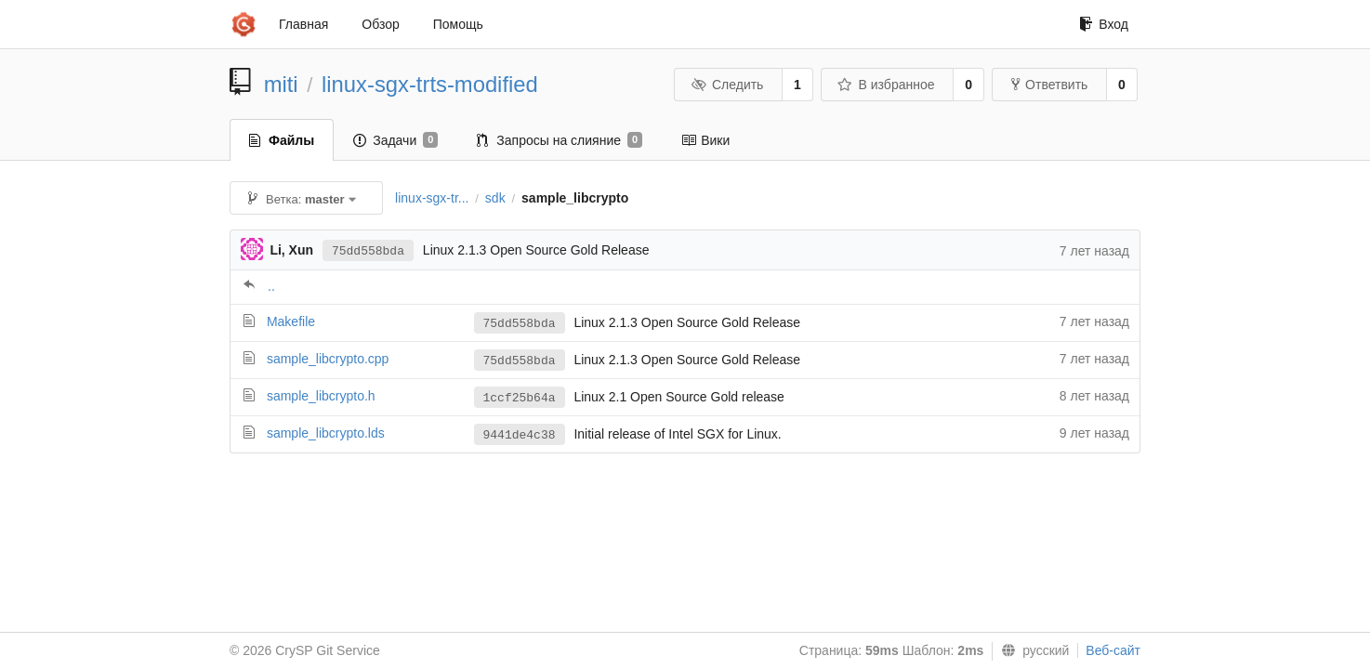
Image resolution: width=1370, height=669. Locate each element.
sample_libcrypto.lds (326, 433)
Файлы (281, 140)
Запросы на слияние (559, 140)
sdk (495, 197)
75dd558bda (368, 251)
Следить (727, 84)
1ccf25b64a (519, 398)
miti (281, 84)
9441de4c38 (519, 435)
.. (271, 286)
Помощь (458, 24)
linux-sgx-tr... (431, 197)
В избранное (885, 84)
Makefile (291, 321)
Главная (303, 24)
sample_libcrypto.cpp (328, 358)
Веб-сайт (1113, 650)
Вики (705, 140)
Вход (1103, 24)
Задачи (395, 140)
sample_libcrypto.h (321, 395)
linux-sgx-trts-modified (430, 84)
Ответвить (1049, 84)
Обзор (380, 24)
